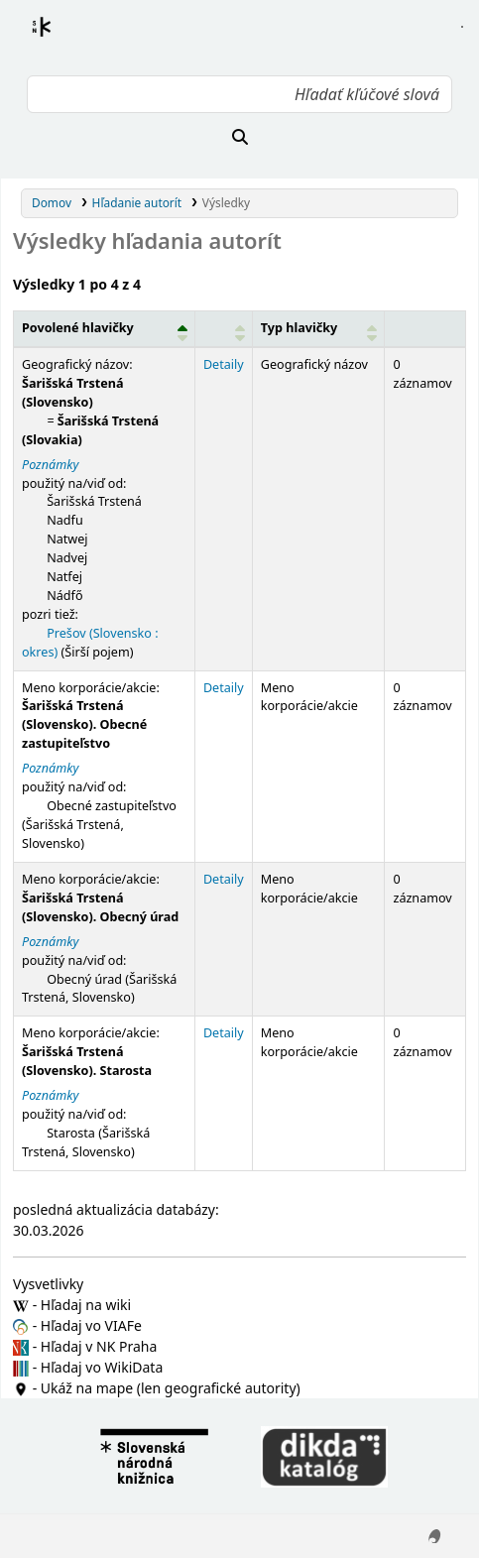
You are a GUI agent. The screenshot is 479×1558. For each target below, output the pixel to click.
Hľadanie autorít (137, 202)
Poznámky (50, 464)
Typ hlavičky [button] (299, 327)
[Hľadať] (239, 137)
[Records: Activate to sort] (425, 329)
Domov (51, 202)
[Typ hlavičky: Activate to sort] (318, 329)
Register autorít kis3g (59, 39)
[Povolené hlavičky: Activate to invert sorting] (104, 329)
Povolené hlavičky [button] (78, 327)
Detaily (223, 364)
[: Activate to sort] (223, 329)
